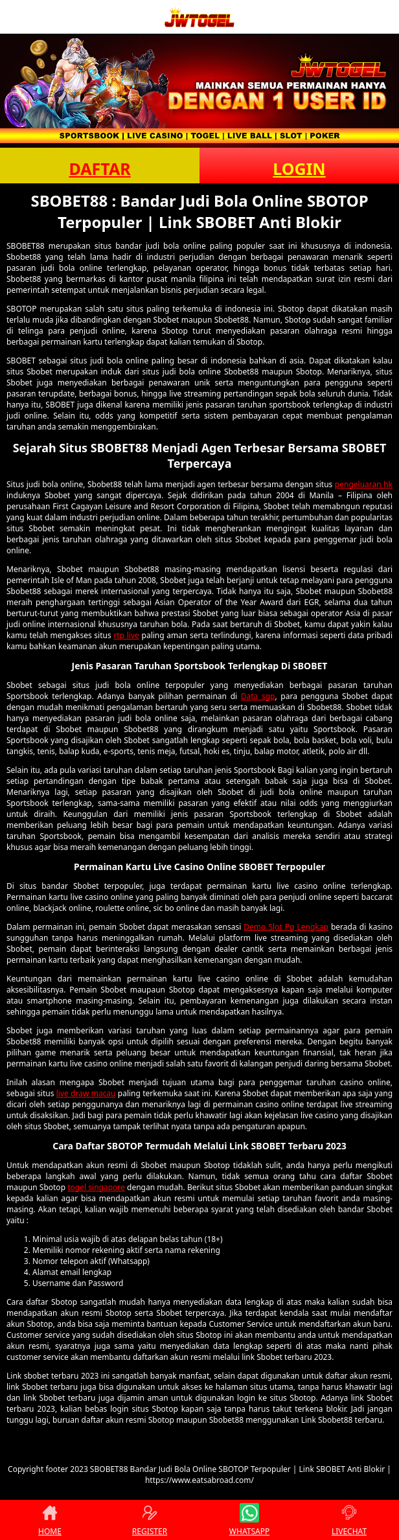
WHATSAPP (249, 1520)
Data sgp (258, 696)
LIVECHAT (349, 1520)
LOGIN (299, 168)
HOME (50, 1520)
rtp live (126, 635)
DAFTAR (99, 168)
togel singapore (96, 1187)
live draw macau (86, 1093)
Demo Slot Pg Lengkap (286, 926)
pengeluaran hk (364, 484)
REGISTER (149, 1520)
